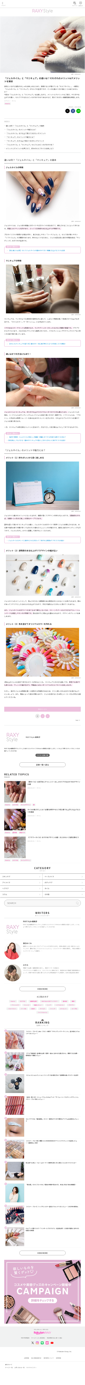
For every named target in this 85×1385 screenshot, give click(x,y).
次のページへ (42, 709)
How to (7, 103)
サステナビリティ (31, 1367)
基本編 (15, 832)
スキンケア (6, 876)
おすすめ (15, 805)
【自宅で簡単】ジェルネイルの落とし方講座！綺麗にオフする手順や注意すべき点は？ (37, 437)
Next (78, 720)
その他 (47, 894)
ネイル (14, 101)
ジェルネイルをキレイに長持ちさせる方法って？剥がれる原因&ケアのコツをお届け (36, 540)
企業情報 (26, 1358)
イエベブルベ (12, 1009)
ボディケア (48, 882)
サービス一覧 (9, 1367)
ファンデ (52, 1009)
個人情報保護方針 (36, 1358)
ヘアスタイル (59, 1005)
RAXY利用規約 (25, 1338)
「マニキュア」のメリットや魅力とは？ (20, 137)
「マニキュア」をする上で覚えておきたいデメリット (25, 141)
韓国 (73, 1001)
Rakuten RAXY (12, 4)
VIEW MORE (42, 989)
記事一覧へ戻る (42, 764)
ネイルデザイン (25, 805)
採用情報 (58, 1358)
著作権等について (49, 1358)
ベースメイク (49, 876)
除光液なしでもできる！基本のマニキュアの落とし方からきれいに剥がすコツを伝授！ (37, 440)
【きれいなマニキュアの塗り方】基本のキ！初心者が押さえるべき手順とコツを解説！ (37, 344)
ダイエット (63, 1009)
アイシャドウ (15, 1005)
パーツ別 (23, 1009)
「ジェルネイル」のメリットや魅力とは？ (21, 129)
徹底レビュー (38, 1005)
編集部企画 (33, 1001)
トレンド (26, 1005)
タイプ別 (74, 1009)
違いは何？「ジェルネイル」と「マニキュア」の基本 (25, 126)
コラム (4, 894)
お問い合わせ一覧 (20, 1367)
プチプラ (71, 1005)
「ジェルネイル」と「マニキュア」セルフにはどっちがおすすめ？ (30, 144)
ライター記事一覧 (42, 755)
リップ (49, 1005)
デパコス (42, 1009)
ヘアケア (5, 888)
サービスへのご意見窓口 (38, 1338)
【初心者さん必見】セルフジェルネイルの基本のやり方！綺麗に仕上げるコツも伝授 (36, 250)
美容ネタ (22, 832)
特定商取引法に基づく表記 (54, 1338)
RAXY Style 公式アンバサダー (50, 1001)
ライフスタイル (42, 1012)
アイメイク (6, 882)
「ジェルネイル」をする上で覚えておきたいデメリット (26, 133)
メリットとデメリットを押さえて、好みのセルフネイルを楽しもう (30, 148)
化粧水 (33, 1009)
